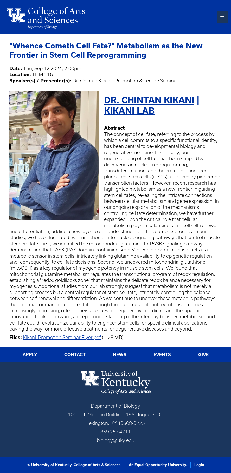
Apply (30, 354)
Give (203, 354)
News (119, 354)
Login (199, 465)
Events (162, 354)
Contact (75, 354)
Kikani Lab (129, 110)
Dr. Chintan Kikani (149, 100)
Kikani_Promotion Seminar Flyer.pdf (62, 337)
